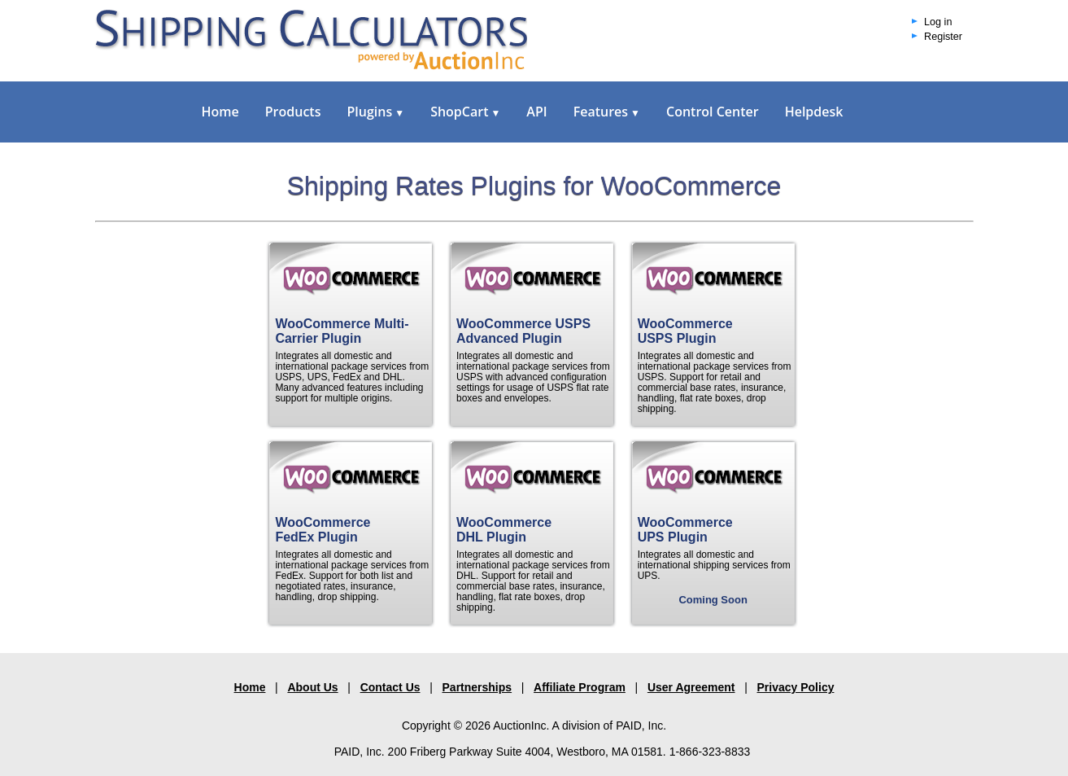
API (536, 112)
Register (943, 36)
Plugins (375, 112)
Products (293, 112)
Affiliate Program (580, 687)
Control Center (712, 112)
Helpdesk (814, 112)
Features (606, 112)
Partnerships (477, 687)
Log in (938, 22)
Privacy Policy (796, 687)
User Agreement (691, 687)
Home (220, 112)
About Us (312, 687)
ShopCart (465, 112)
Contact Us (390, 687)
